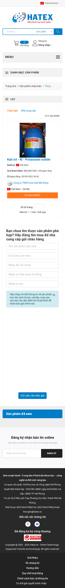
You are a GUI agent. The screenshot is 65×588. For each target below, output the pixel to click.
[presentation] (32, 382)
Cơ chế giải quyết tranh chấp (31, 583)
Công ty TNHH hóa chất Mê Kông (30, 182)
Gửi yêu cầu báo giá (32, 395)
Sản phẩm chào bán (30, 86)
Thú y (48, 86)
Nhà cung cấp (28, 110)
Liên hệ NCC (32, 195)
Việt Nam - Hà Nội (18, 189)
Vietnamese (50, 3)
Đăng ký (51, 453)
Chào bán (12, 110)
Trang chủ (10, 86)
